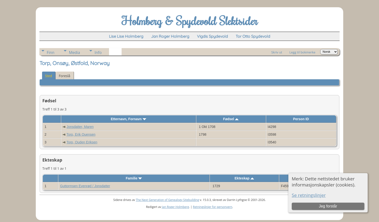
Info (98, 52)
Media (74, 52)
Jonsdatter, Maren (80, 127)
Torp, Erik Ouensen (80, 134)
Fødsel (231, 119)
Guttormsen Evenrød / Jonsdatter (85, 186)
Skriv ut (276, 52)
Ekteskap (244, 178)
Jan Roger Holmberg (175, 207)
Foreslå (64, 76)
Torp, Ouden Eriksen (81, 142)
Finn (50, 52)
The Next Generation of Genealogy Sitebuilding (167, 200)
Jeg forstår (328, 206)
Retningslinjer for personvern (212, 207)
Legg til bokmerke (302, 52)
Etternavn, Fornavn (128, 119)
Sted (48, 76)
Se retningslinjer (309, 195)
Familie (134, 178)
